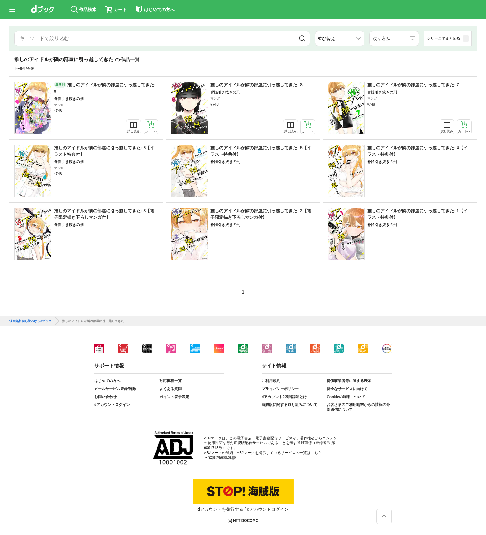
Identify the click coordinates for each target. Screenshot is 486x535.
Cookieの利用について (346, 397)
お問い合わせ (105, 397)
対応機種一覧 (170, 381)
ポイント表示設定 (174, 397)
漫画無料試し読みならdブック (30, 321)
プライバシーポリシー (280, 389)
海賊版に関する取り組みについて (289, 404)
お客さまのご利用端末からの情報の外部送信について (358, 407)
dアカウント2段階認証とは (284, 397)
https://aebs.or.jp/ (222, 457)
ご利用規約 (271, 381)
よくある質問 (170, 389)
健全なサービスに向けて (347, 389)
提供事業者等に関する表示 (349, 381)
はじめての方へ (107, 381)
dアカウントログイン (112, 404)
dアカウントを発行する (220, 509)
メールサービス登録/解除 (115, 389)
